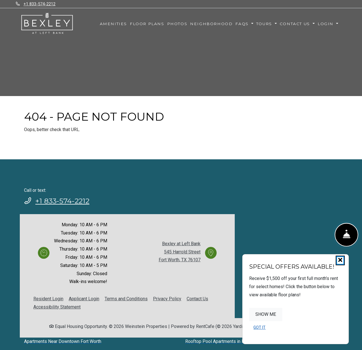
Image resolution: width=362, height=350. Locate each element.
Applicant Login (84, 298)
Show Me (265, 314)
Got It (259, 327)
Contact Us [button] (296, 23)
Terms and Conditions (126, 298)
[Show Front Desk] (346, 235)
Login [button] (326, 23)
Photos (177, 23)
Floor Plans (147, 23)
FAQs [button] (242, 23)
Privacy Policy (167, 298)
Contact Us (197, 298)
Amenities (113, 23)
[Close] (340, 260)
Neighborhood (211, 23)
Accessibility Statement (57, 307)
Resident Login (48, 298)
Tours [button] (265, 23)
